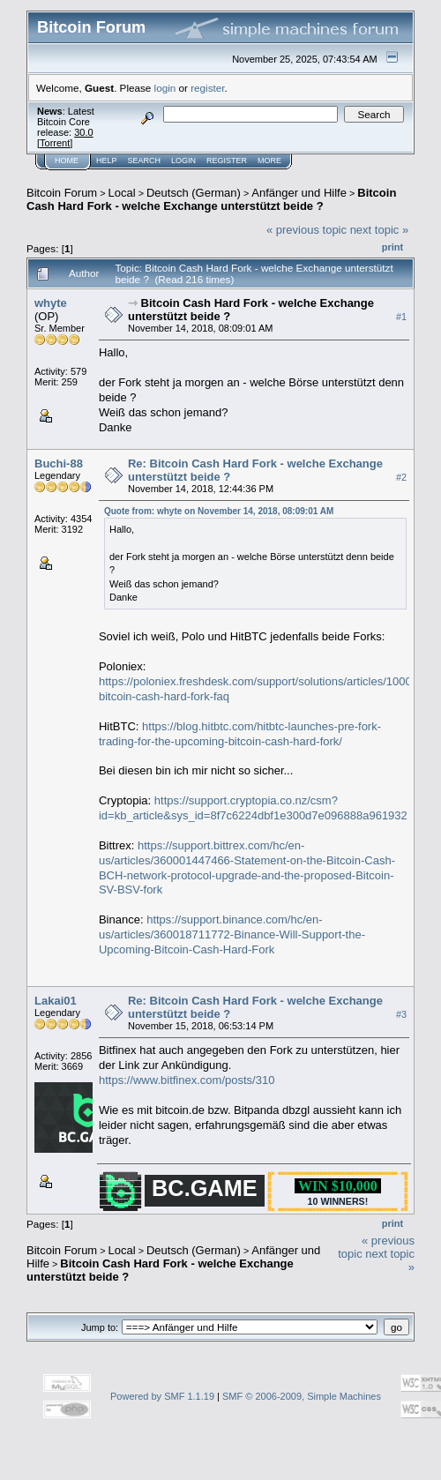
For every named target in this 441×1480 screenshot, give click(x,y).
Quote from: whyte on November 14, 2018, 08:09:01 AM (218, 511)
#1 (401, 316)
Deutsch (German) (193, 192)
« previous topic (306, 229)
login (165, 87)
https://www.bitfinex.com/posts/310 (186, 1080)
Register (226, 160)
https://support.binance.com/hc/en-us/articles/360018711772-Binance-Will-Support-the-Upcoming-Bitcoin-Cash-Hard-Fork (232, 934)
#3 (401, 1014)
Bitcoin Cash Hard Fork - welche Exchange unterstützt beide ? (211, 199)
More (269, 160)
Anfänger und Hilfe (299, 192)
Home (66, 160)
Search (144, 160)
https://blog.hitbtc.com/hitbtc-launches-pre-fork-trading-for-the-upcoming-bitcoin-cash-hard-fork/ (240, 734)
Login (183, 160)
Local (122, 192)
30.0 (83, 132)
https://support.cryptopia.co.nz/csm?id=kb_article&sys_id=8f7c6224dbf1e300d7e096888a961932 (253, 808)
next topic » (379, 229)
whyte (50, 303)
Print (392, 247)
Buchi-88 (58, 463)
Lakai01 (55, 1000)
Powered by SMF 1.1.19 (162, 1396)
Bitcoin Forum (61, 192)
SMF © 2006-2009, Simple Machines (301, 1396)
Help (106, 160)
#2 (401, 477)
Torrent (55, 143)
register (207, 87)
